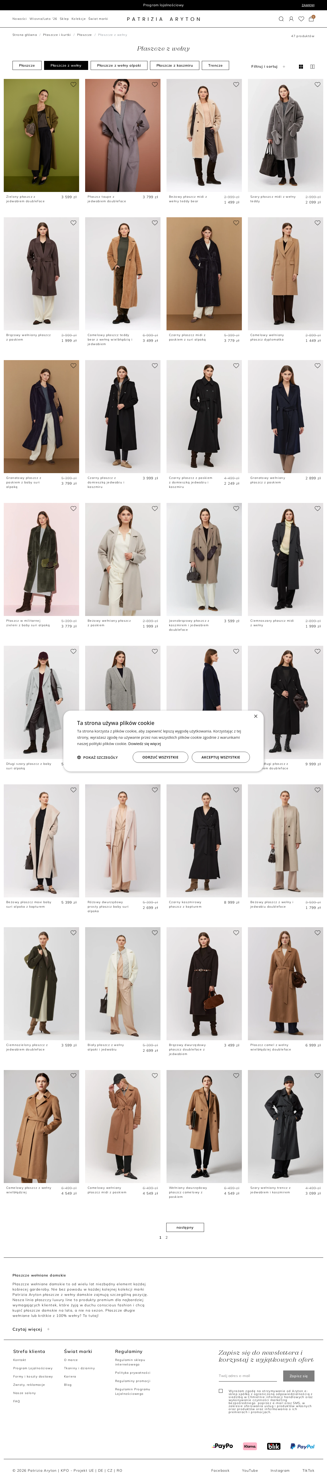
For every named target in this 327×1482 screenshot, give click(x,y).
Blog (68, 1385)
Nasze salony (24, 1393)
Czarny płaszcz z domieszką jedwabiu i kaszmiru (106, 482)
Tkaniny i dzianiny (79, 1368)
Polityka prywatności (133, 1372)
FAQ (16, 1401)
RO (120, 1470)
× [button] (255, 716)
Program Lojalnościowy (33, 1368)
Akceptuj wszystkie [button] (221, 757)
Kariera (70, 1376)
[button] (281, 19)
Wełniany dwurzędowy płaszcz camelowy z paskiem (188, 1192)
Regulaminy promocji (133, 1381)
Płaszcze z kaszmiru (174, 65)
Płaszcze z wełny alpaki (119, 65)
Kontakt (19, 1360)
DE (100, 1470)
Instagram (280, 1470)
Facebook (220, 1470)
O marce (71, 1360)
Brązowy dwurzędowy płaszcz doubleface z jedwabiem (187, 1049)
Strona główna (25, 35)
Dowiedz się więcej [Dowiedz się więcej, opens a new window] (144, 743)
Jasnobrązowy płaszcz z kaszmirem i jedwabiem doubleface (189, 625)
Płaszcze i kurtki (57, 35)
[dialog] (163, 741)
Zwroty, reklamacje (29, 1385)
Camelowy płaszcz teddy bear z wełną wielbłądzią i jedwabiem (110, 339)
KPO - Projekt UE (77, 1470)
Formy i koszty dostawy (33, 1376)
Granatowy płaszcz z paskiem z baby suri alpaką (24, 482)
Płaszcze (84, 35)
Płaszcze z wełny (66, 65)
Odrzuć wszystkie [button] (160, 757)
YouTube (250, 1470)
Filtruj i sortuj (268, 66)
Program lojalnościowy (163, 5)
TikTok (308, 1470)
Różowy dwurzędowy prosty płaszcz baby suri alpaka (108, 906)
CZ (110, 1470)
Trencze (215, 65)
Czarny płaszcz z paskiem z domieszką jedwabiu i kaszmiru (191, 482)
